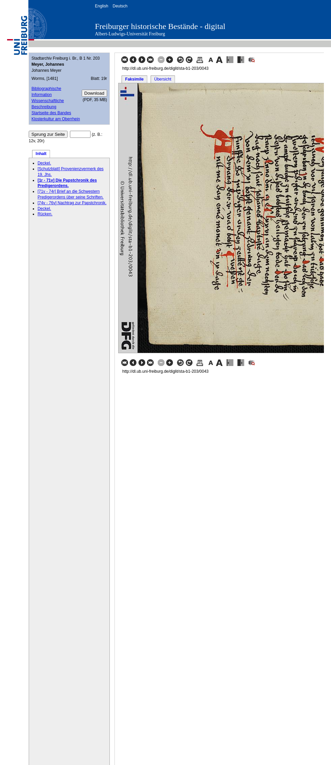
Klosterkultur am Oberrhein (55, 119)
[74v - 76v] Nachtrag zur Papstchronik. (71, 203)
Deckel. (44, 163)
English (101, 6)
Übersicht (162, 79)
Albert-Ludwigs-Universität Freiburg (130, 33)
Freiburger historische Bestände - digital (160, 26)
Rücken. (44, 214)
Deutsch (119, 6)
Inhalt (41, 153)
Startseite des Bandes (51, 113)
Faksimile (134, 79)
